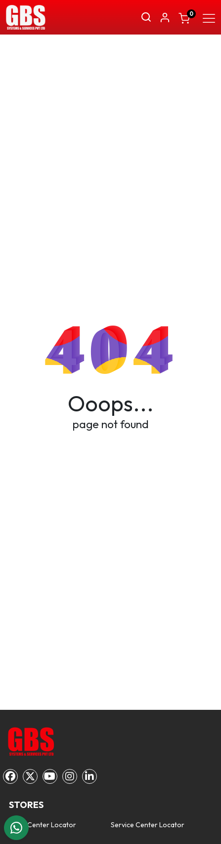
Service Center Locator (147, 824)
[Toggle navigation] (209, 17)
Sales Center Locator (42, 824)
